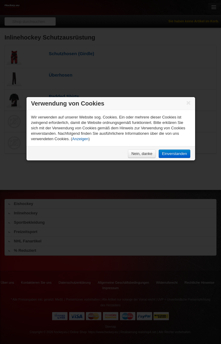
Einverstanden (174, 153)
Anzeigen (80, 139)
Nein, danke (141, 153)
